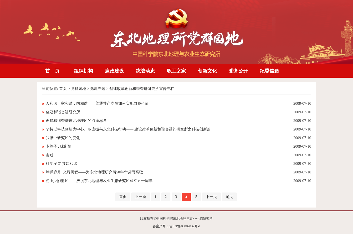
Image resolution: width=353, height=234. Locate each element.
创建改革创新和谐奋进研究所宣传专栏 (141, 89)
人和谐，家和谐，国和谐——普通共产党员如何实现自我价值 (97, 103)
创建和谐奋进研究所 (63, 112)
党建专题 (97, 89)
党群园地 (78, 89)
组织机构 (83, 70)
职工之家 (176, 70)
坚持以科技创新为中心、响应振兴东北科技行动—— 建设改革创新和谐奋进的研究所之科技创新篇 (128, 129)
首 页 (52, 70)
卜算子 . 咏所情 (59, 146)
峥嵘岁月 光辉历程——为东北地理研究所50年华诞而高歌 (94, 172)
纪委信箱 (269, 70)
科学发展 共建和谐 (61, 163)
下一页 (211, 197)
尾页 (229, 197)
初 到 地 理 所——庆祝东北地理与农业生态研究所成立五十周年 (99, 181)
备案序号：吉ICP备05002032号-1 (176, 226)
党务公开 (238, 70)
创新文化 (207, 70)
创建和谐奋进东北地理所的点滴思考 (76, 121)
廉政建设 (114, 70)
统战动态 (145, 70)
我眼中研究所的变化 (63, 138)
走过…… (53, 155)
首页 (63, 89)
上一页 (140, 197)
